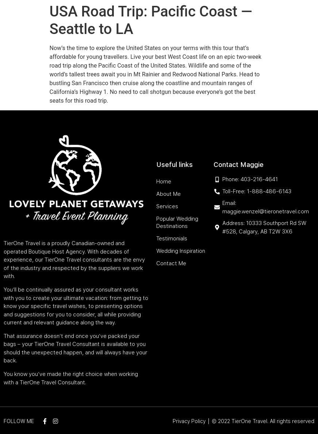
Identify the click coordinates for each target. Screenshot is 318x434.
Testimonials (144, 36)
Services (151, 19)
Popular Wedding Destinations (210, 19)
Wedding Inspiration (192, 36)
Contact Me (238, 36)
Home (99, 19)
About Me (123, 19)
